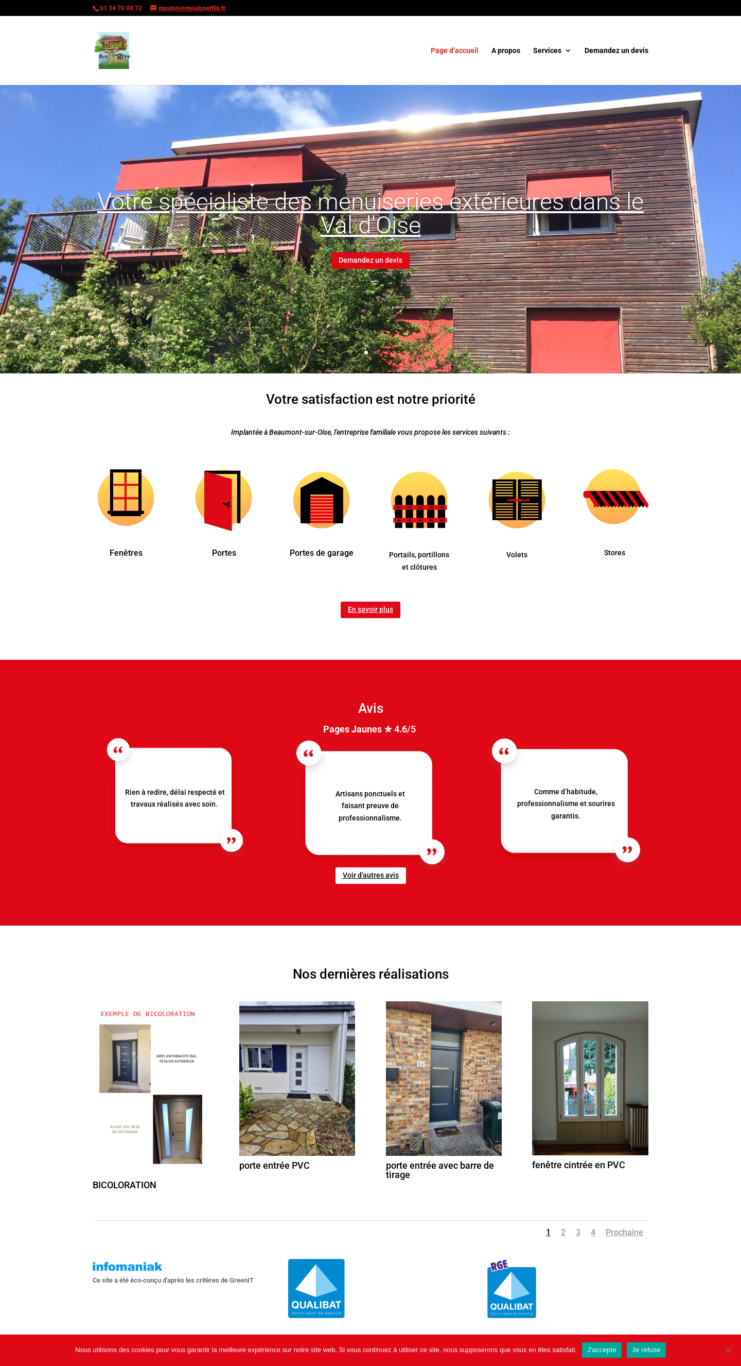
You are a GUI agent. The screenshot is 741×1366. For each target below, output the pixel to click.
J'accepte (601, 1350)
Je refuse (646, 1350)
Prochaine (624, 1232)
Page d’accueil (455, 51)
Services (547, 51)
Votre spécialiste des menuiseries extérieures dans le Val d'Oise (370, 213)
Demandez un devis (616, 51)
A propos (505, 51)
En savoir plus (370, 609)
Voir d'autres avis (371, 875)
